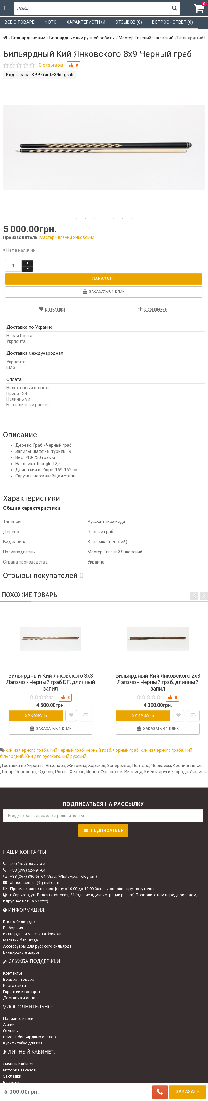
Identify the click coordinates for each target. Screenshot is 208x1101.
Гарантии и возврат (22, 991)
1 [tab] (67, 219)
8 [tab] (132, 219)
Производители (18, 1018)
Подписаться (103, 830)
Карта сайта (14, 985)
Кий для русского (42, 756)
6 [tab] (113, 219)
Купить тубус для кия (23, 1043)
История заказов (19, 1070)
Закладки (12, 1076)
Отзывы (11, 1030)
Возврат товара (18, 979)
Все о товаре (20, 22)
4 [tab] (95, 219)
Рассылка (12, 1082)
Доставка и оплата (21, 998)
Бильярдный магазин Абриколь (33, 934)
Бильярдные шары (21, 952)
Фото (50, 22)
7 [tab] (123, 219)
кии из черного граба (162, 750)
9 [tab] (141, 219)
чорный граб (126, 750)
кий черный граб (67, 750)
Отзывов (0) (128, 22)
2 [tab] (76, 219)
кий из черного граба (27, 750)
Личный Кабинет (18, 1064)
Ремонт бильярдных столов (29, 1037)
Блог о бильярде (19, 921)
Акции (8, 1024)
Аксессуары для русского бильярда (37, 946)
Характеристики (86, 22)
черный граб (98, 750)
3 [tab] (86, 219)
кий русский (74, 756)
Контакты (12, 973)
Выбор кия (13, 927)
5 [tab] (104, 219)
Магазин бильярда (20, 940)
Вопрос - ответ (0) (172, 22)
